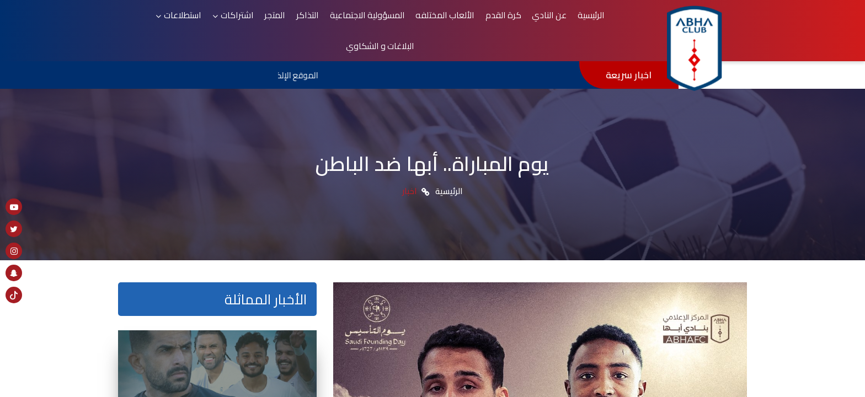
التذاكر (348, 21)
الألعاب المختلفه (480, 21)
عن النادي (577, 21)
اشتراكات (285, 21)
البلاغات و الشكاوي (166, 21)
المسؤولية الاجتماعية (404, 21)
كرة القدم (535, 21)
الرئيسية (615, 21)
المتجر (319, 21)
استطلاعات (235, 21)
